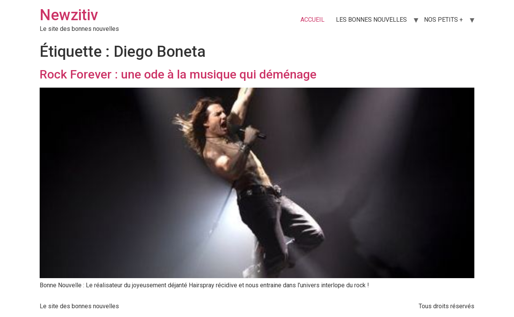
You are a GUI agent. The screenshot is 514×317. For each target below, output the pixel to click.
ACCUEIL (312, 19)
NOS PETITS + (443, 19)
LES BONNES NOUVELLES (371, 19)
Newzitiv (69, 15)
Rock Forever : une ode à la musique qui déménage (178, 74)
